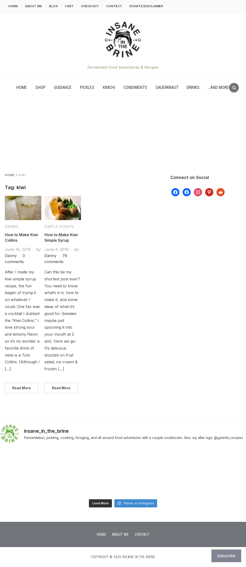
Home (13, 6)
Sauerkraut (166, 87)
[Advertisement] (123, 139)
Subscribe (226, 555)
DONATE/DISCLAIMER (146, 6)
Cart (69, 6)
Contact (114, 6)
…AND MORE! (219, 87)
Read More (21, 388)
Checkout (90, 6)
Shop (40, 87)
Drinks (193, 87)
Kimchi (109, 87)
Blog (53, 6)
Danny (11, 255)
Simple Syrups (59, 226)
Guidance (63, 87)
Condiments (135, 87)
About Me (33, 6)
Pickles (87, 87)
